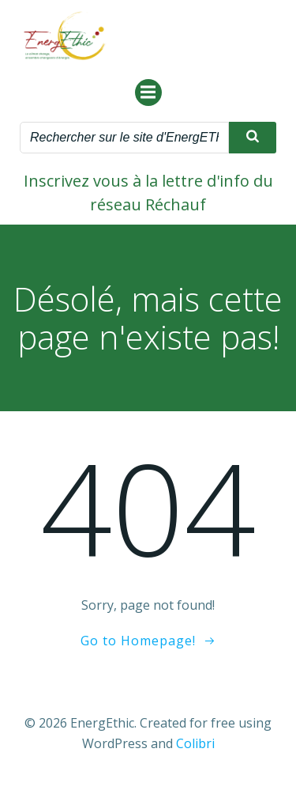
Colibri (195, 743)
